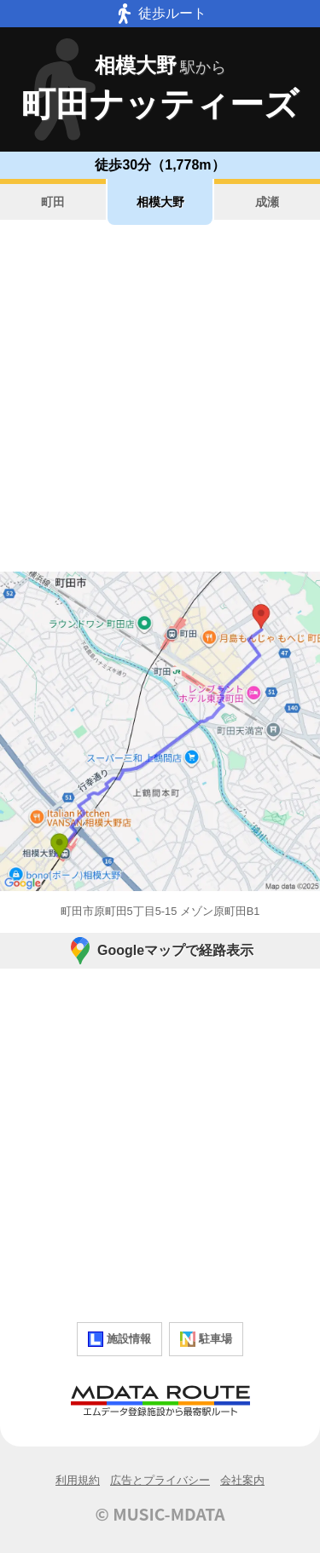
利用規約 (77, 1480)
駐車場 (206, 1339)
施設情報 (119, 1339)
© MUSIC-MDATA (160, 1514)
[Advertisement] (160, 398)
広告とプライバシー (160, 1480)
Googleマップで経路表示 (160, 950)
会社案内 (242, 1480)
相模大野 (160, 202)
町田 (53, 202)
